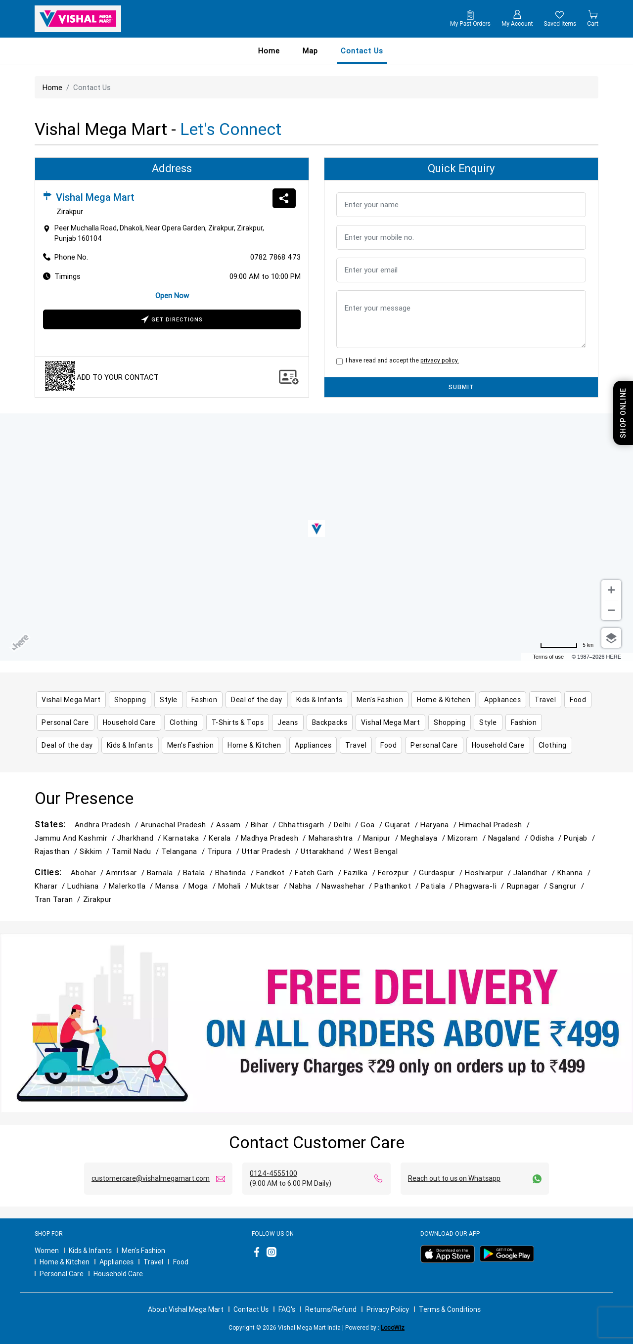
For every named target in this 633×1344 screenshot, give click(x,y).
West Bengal (376, 851)
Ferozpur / (398, 872)
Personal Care (62, 1273)
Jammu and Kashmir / (76, 838)
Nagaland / (509, 838)
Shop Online (623, 413)
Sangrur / (568, 886)
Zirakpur (97, 899)
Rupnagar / (528, 886)
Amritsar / (126, 872)
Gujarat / (402, 824)
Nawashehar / (348, 886)
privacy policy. (439, 360)
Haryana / (439, 824)
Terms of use (548, 657)
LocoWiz (393, 1327)
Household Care (118, 1273)
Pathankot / (397, 886)
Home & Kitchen (65, 1261)
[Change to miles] (566, 645)
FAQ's (286, 1309)
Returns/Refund (331, 1309)
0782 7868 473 (275, 257)
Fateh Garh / (319, 872)
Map (310, 50)
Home (269, 50)
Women (47, 1250)
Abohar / (88, 872)
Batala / (199, 872)
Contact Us (251, 1309)
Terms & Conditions (450, 1309)
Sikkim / (96, 851)
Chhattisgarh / (306, 824)
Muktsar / (270, 886)
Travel (153, 1261)
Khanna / (575, 872)
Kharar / (51, 886)
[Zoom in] (611, 590)
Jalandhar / (535, 872)
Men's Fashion (143, 1250)
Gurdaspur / (442, 872)
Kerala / (224, 838)
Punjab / (580, 838)
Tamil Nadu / (136, 851)
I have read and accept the (401, 360)
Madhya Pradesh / (275, 838)
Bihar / (264, 824)
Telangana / (184, 851)
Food (180, 1261)
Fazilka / (361, 872)
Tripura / (224, 851)
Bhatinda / (235, 872)
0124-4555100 (273, 1173)
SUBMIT (461, 387)
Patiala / (438, 886)
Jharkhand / (140, 838)
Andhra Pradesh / (107, 824)
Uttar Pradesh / (271, 851)
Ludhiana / (87, 886)
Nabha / (305, 886)
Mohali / (234, 886)
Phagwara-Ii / (480, 886)
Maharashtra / (336, 838)
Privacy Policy (387, 1309)
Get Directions (172, 320)
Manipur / (382, 838)
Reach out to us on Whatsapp (454, 1178)
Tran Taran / (59, 899)
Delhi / (347, 824)
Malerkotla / (132, 886)
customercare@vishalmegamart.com (150, 1178)
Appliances (116, 1261)
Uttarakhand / (327, 851)
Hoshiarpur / (489, 872)
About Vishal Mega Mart (186, 1309)
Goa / (373, 824)
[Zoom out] (611, 610)
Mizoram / (468, 838)
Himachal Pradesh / (495, 824)
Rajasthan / (57, 851)
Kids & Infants (90, 1250)
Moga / (203, 886)
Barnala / (165, 872)
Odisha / (547, 838)
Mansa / (171, 886)
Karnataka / (186, 838)
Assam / (233, 824)
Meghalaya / (424, 838)
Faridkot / (275, 872)
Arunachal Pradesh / (178, 824)
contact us (362, 50)
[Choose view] (611, 638)
